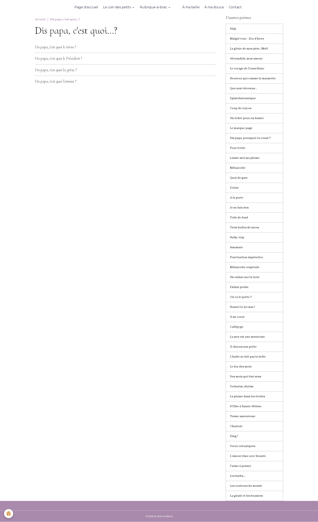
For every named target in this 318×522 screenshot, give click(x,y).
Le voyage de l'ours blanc (247, 68)
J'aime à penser (240, 466)
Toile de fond (239, 217)
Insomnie (236, 247)
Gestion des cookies (159, 516)
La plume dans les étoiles (247, 396)
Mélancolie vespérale (244, 267)
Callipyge (236, 327)
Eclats (234, 188)
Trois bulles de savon (244, 227)
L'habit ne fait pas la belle (248, 357)
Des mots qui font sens (245, 376)
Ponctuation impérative (246, 257)
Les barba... (237, 476)
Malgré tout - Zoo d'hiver (247, 39)
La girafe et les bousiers (246, 496)
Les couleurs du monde (246, 486)
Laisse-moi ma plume (245, 158)
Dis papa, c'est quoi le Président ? (58, 58)
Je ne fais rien (239, 207)
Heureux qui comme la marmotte (253, 78)
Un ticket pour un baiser (247, 118)
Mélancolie (237, 168)
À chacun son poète (243, 347)
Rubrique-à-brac (154, 7)
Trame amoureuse (242, 416)
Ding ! (234, 436)
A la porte (236, 198)
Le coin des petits (117, 7)
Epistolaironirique (243, 98)
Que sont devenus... (243, 88)
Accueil (40, 19)
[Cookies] (8, 513)
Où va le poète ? (241, 297)
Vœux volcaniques (242, 446)
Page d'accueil (86, 7)
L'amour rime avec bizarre (248, 456)
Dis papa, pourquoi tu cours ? (250, 138)
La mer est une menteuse (247, 337)
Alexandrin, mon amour (246, 58)
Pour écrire (237, 148)
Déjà (233, 29)
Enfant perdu (239, 287)
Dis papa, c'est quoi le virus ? (55, 47)
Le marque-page (241, 128)
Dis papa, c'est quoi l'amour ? (55, 81)
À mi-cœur (237, 317)
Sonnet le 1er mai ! (242, 307)
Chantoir (236, 426)
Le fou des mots (240, 366)
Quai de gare (239, 178)
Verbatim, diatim (242, 386)
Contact (235, 7)
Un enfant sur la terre (245, 277)
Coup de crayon (240, 108)
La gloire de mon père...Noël (249, 48)
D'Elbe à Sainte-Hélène (246, 406)
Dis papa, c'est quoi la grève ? (56, 70)
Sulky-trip (237, 237)
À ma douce (214, 7)
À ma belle (191, 7)
